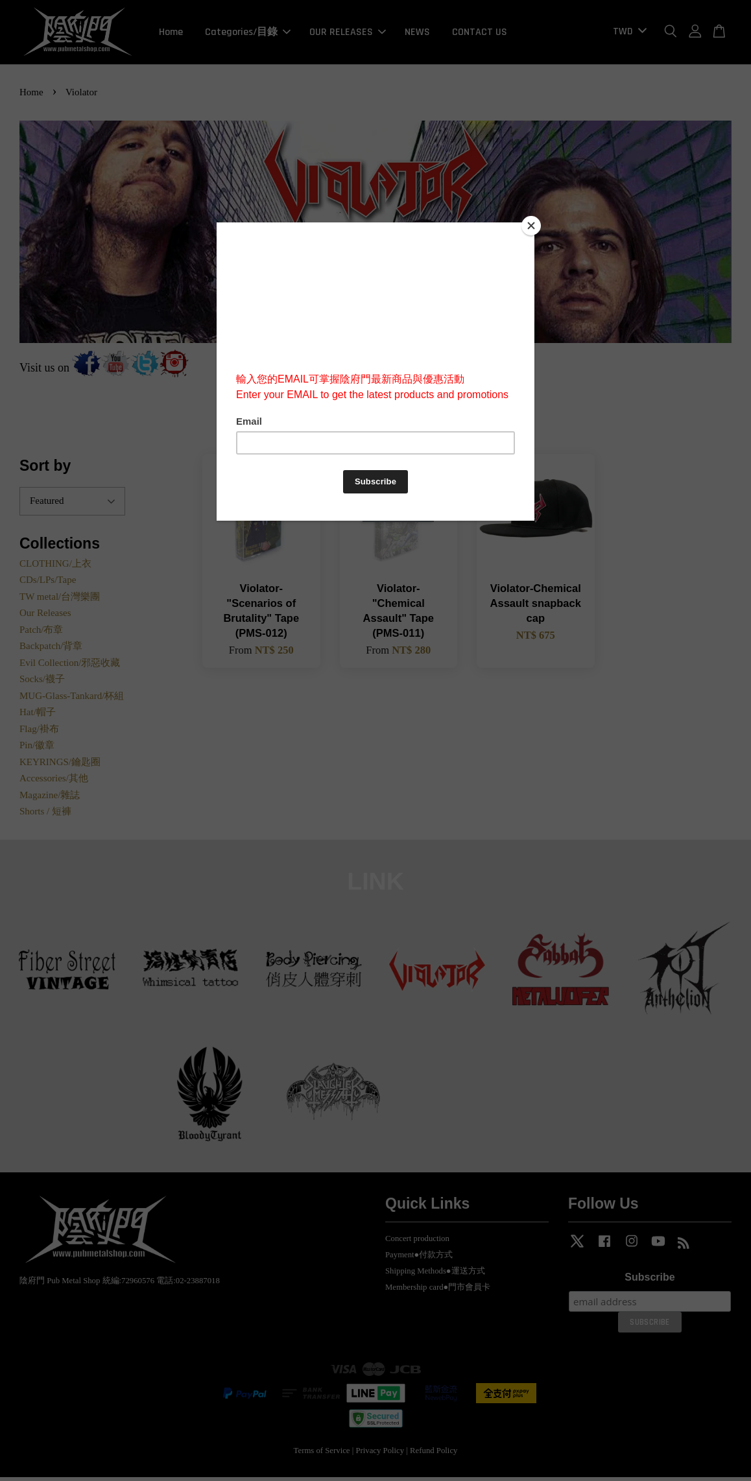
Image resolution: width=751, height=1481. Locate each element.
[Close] (531, 225)
